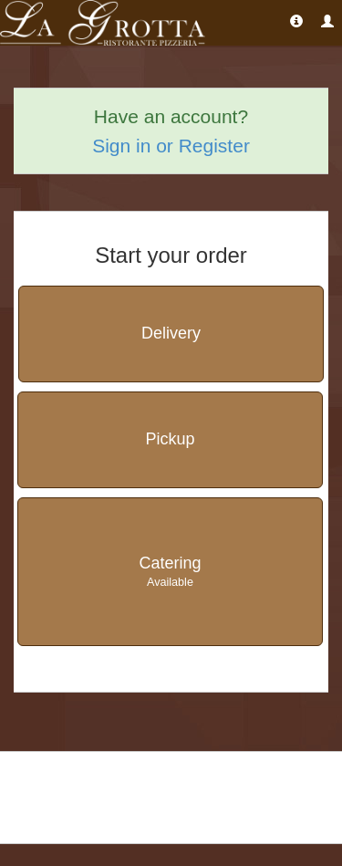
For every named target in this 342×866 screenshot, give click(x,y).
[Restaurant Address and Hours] (296, 21)
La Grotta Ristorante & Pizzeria (97, 776)
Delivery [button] (171, 333)
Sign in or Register (171, 145)
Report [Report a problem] (212, 798)
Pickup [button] (169, 439)
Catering (170, 572)
